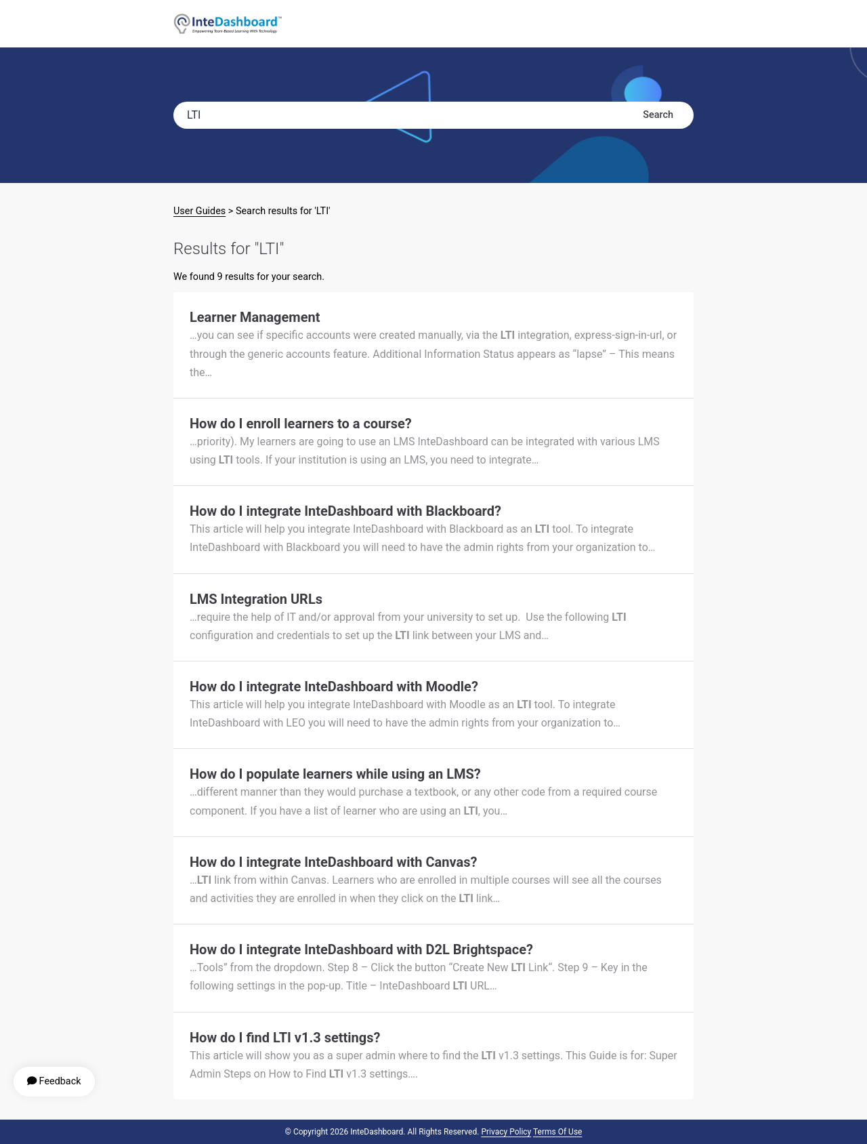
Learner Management (255, 317)
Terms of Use (557, 1132)
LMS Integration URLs (256, 599)
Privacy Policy (506, 1132)
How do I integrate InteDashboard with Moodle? (334, 686)
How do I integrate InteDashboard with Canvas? (333, 862)
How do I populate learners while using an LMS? (335, 774)
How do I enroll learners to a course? (301, 423)
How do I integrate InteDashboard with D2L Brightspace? (361, 949)
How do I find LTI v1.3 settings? (285, 1037)
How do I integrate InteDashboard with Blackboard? (345, 511)
